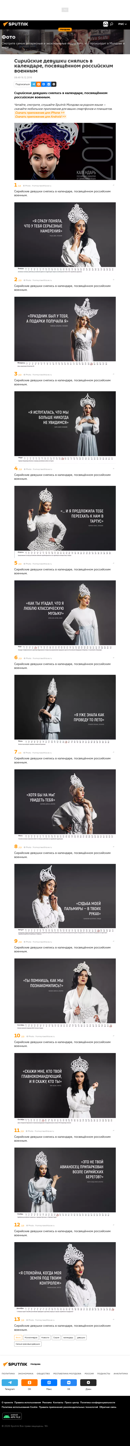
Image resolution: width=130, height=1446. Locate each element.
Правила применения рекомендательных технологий (68, 1407)
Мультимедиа (31, 1337)
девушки (81, 1337)
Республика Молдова (67, 1373)
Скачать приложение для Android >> (40, 116)
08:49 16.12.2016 (23, 77)
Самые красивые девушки (28, 1344)
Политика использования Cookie (20, 1407)
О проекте (7, 1402)
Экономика (25, 1373)
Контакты (58, 1402)
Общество (43, 1373)
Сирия (56, 1337)
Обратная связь (107, 1407)
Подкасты (103, 1373)
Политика (8, 1373)
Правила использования (27, 1402)
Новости (45, 1337)
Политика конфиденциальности (97, 1402)
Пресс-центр (72, 1402)
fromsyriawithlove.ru (41, 185)
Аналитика (121, 1373)
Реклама (47, 1402)
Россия (89, 1373)
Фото (18, 1337)
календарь (68, 1337)
